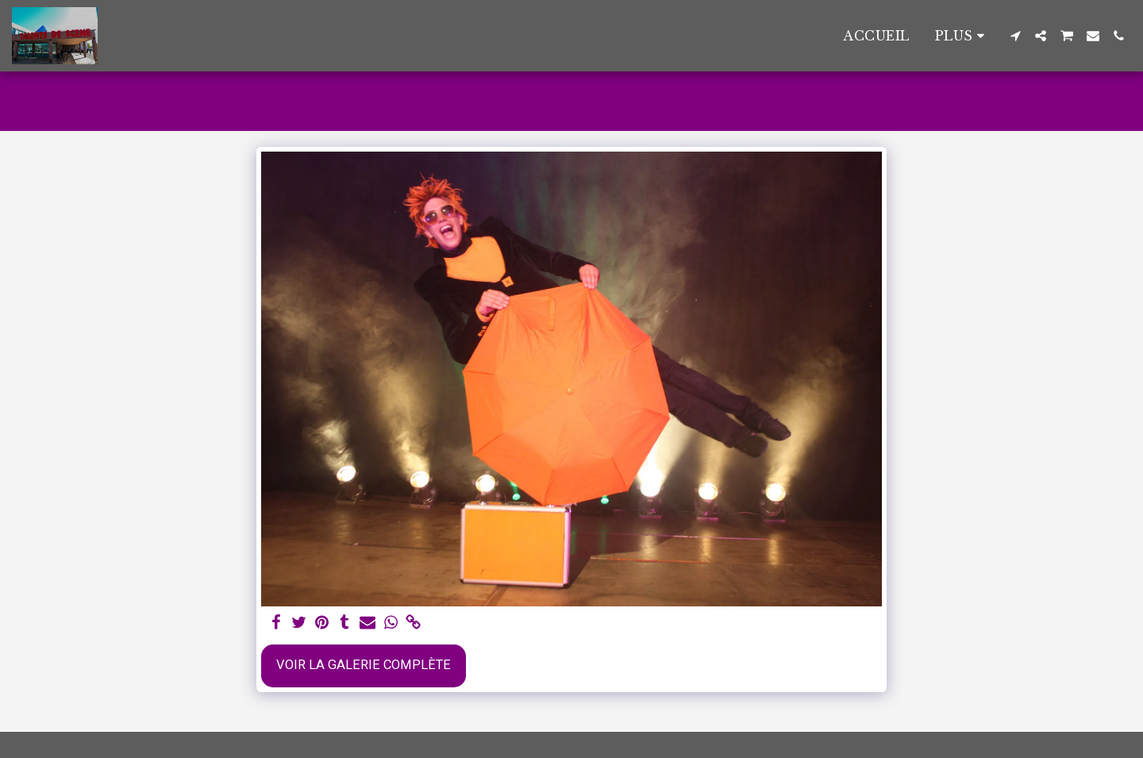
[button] (1015, 35)
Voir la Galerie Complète (363, 664)
